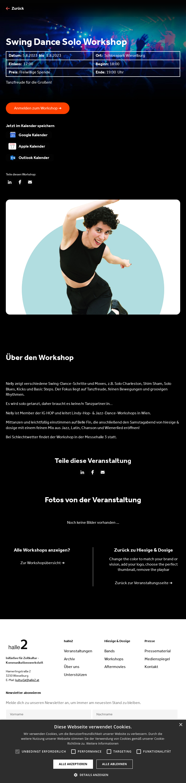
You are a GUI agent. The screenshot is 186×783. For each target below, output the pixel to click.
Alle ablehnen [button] (114, 764)
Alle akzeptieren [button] (73, 764)
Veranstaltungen (78, 651)
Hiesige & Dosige (117, 641)
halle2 (68, 641)
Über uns (71, 666)
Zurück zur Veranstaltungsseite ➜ (143, 583)
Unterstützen (75, 674)
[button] (93, 774)
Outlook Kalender (34, 157)
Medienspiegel (157, 659)
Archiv (69, 659)
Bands (109, 651)
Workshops (114, 659)
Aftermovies (115, 666)
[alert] (93, 751)
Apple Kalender (32, 146)
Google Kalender (33, 135)
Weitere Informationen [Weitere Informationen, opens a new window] (102, 743)
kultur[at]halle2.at (27, 680)
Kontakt (151, 666)
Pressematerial (157, 651)
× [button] (180, 725)
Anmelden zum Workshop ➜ (38, 108)
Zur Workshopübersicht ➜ (42, 562)
